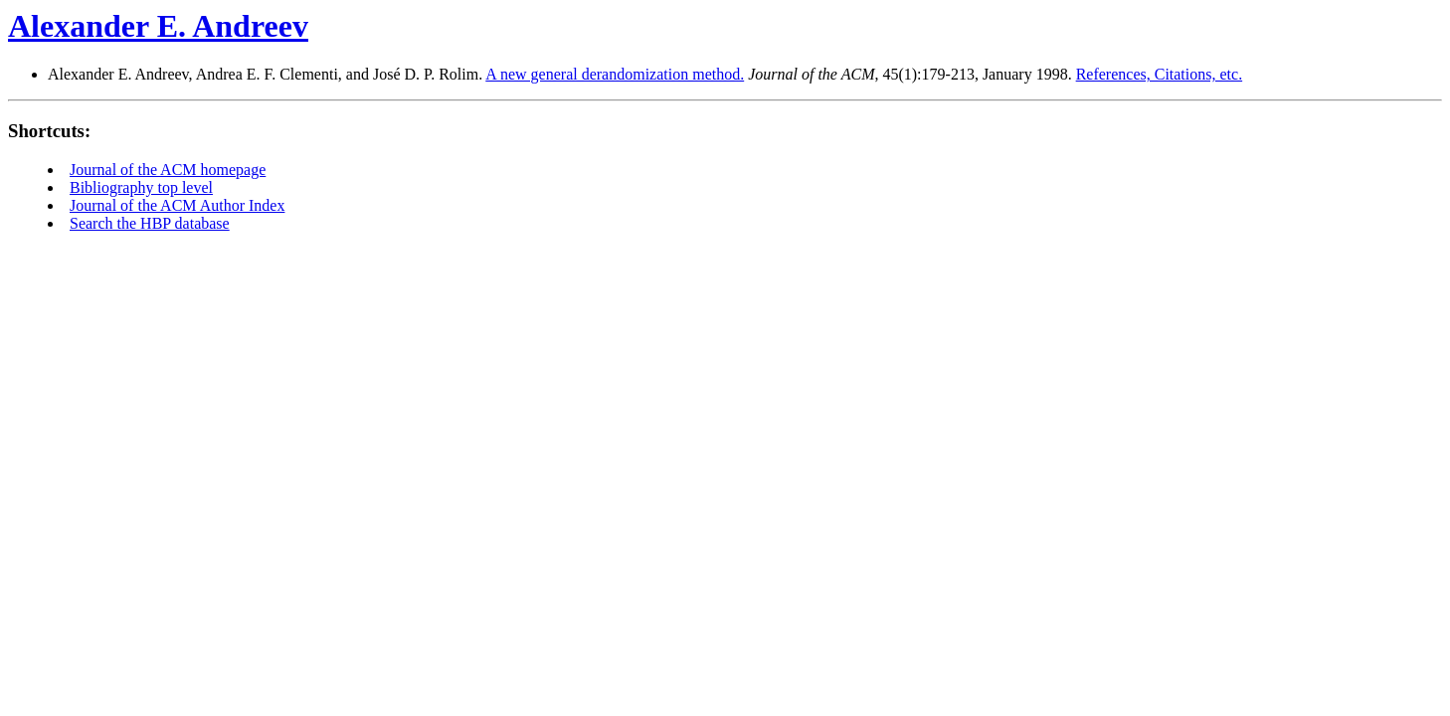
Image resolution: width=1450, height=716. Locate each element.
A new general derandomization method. (614, 74)
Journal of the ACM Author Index (177, 205)
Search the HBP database (150, 223)
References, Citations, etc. (1159, 74)
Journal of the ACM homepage (168, 169)
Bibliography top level (141, 187)
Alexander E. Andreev (158, 26)
